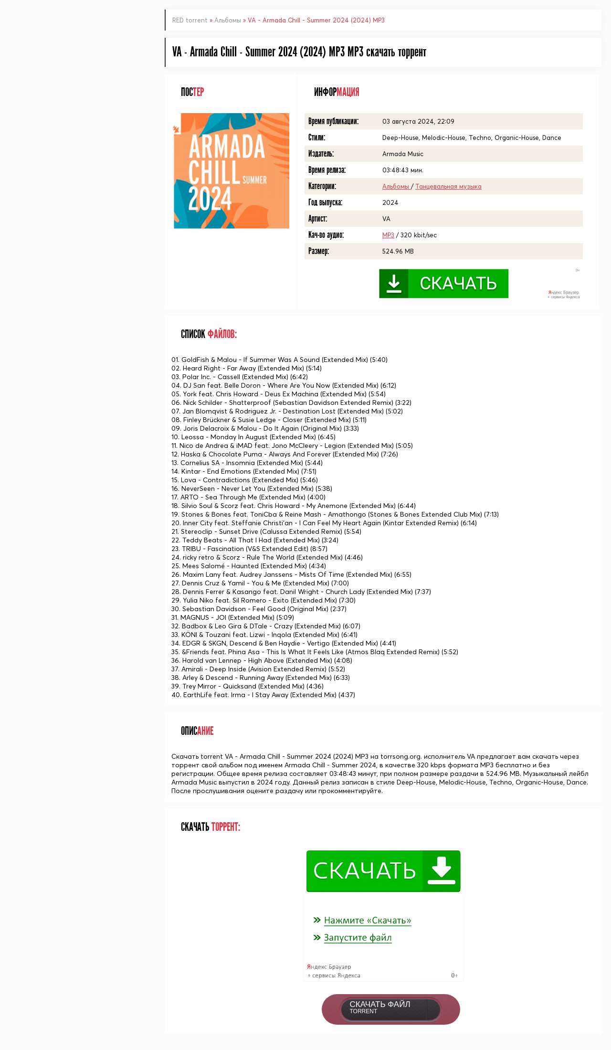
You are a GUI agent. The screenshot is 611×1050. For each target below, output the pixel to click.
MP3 (388, 235)
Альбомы (228, 20)
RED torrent (190, 20)
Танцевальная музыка (448, 186)
